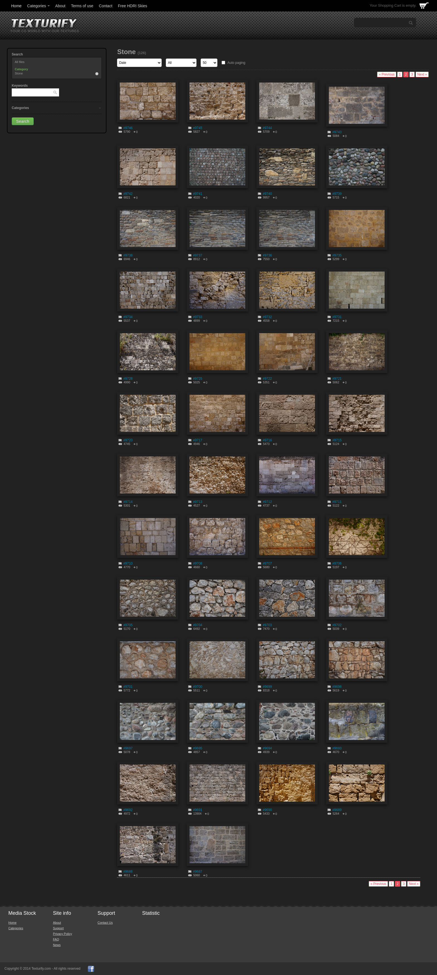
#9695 (197, 748)
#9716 (267, 440)
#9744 (267, 128)
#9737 (197, 255)
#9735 (336, 255)
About (60, 6)
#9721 (336, 379)
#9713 (197, 502)
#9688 (127, 872)
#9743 (336, 132)
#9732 (267, 317)
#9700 (197, 687)
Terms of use (82, 6)
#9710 (127, 563)
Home (16, 6)
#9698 (336, 687)
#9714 (127, 502)
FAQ (56, 939)
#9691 (197, 810)
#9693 (336, 748)
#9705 (127, 625)
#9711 (336, 502)
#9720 (127, 440)
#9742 (127, 194)
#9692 (127, 810)
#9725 (197, 379)
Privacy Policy (62, 933)
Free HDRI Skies (132, 6)
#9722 (267, 379)
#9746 (127, 128)
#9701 (127, 687)
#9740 (267, 194)
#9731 (336, 317)
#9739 (336, 194)
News (57, 945)
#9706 (336, 563)
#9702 (336, 625)
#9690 (267, 810)
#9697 (127, 748)
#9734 (127, 317)
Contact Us (105, 922)
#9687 (197, 872)
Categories (38, 6)
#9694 (267, 748)
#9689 (336, 810)
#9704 (197, 625)
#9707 (267, 563)
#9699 (267, 687)
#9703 (267, 625)
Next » (422, 74)
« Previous (387, 74)
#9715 (336, 440)
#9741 (197, 194)
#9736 (267, 255)
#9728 (127, 379)
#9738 (127, 255)
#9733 (197, 317)
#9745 (197, 128)
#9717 (197, 440)
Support (58, 928)
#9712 (267, 502)
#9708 (197, 563)
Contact (105, 6)
